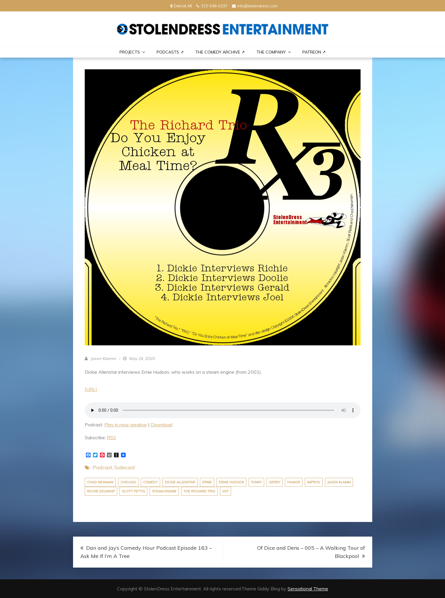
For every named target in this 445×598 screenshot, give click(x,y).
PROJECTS (130, 52)
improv (313, 482)
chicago (128, 482)
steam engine (164, 491)
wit (225, 491)
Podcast (102, 467)
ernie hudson (231, 482)
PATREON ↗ (314, 52)
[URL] (91, 389)
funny (256, 482)
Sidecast (124, 467)
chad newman (100, 482)
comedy (150, 482)
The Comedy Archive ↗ (220, 52)
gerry (274, 482)
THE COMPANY (271, 52)
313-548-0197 (212, 6)
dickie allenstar (180, 482)
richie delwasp (101, 491)
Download (161, 425)
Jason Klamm (103, 358)
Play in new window (125, 425)
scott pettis (133, 491)
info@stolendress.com (255, 6)
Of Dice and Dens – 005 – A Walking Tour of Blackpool (311, 551)
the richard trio (199, 491)
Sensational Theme (308, 589)
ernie (207, 482)
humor (293, 482)
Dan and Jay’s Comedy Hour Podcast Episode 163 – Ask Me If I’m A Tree (146, 551)
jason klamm (339, 482)
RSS (111, 437)
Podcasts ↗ (170, 52)
